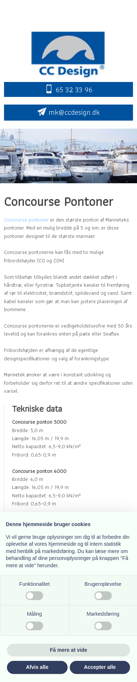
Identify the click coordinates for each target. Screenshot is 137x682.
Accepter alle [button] (100, 667)
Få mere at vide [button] (68, 650)
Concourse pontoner (26, 220)
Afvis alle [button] (37, 667)
